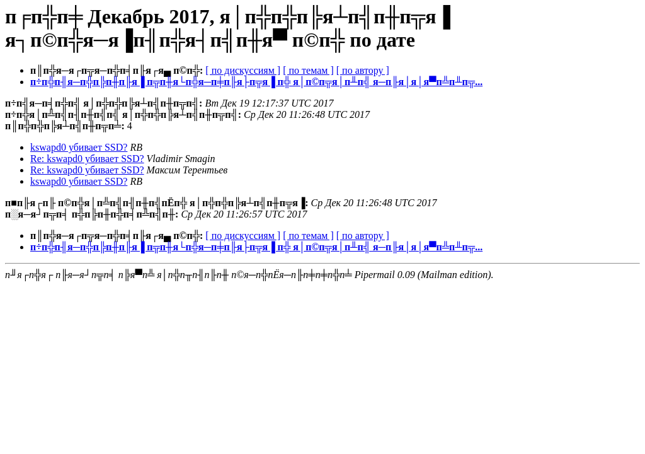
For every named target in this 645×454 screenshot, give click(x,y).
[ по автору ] (362, 70)
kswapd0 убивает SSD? (78, 147)
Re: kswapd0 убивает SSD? (87, 158)
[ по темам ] (308, 70)
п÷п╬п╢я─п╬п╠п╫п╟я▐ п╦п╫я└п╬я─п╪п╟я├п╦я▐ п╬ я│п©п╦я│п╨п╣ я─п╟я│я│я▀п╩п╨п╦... (256, 81)
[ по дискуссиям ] (242, 70)
